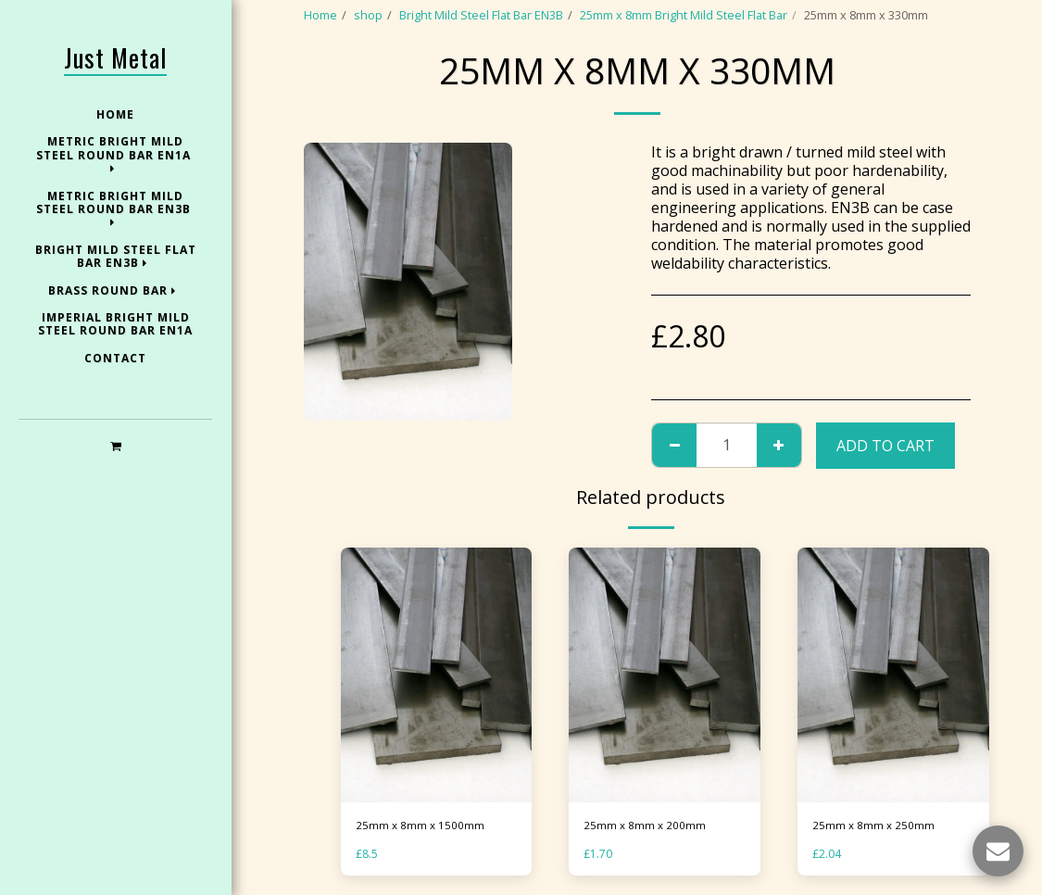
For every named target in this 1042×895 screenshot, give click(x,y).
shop (368, 14)
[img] (437, 675)
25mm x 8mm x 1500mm (421, 825)
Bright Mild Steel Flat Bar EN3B (481, 14)
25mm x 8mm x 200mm (646, 825)
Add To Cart (885, 445)
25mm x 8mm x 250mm (874, 825)
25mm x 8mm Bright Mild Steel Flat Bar (683, 14)
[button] (115, 445)
